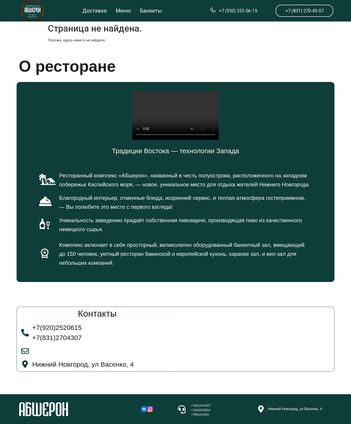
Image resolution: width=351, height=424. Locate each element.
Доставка (94, 11)
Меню (123, 11)
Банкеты (151, 11)
